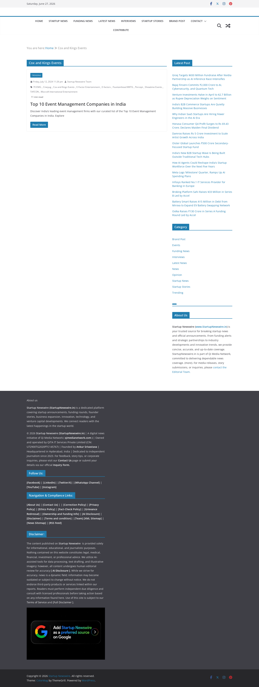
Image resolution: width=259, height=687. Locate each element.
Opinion (177, 275)
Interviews (128, 21)
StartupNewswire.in (62, 407)
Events (176, 245)
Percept (139, 87)
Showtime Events (153, 87)
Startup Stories (152, 21)
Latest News (106, 21)
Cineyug (47, 87)
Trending (36, 75)
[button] (205, 21)
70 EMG (37, 87)
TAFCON (34, 91)
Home (39, 21)
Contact (197, 21)
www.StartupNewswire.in (211, 326)
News (175, 269)
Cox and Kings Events (63, 87)
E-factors (106, 87)
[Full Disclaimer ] (63, 602)
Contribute (121, 30)
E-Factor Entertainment (88, 87)
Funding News (83, 21)
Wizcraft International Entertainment (59, 91)
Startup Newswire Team (79, 81)
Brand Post (177, 21)
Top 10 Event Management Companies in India (78, 104)
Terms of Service (37, 602)
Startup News (58, 21)
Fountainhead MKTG (123, 87)
